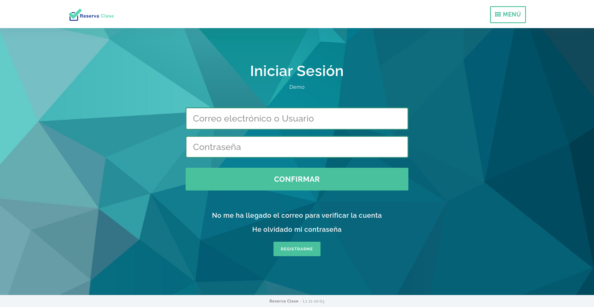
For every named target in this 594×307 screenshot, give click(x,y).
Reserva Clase (284, 301)
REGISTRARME (297, 249)
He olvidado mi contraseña (297, 229)
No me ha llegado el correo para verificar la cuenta (297, 215)
